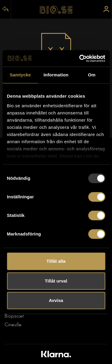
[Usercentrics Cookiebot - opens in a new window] (79, 58)
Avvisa (56, 300)
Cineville (13, 325)
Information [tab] (56, 74)
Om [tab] (92, 74)
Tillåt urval (56, 280)
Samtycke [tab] (20, 74)
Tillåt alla (56, 261)
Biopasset (14, 316)
